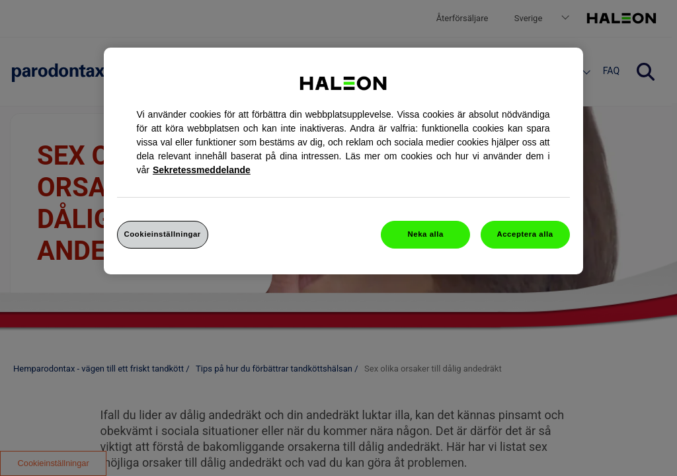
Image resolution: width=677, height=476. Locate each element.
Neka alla (426, 234)
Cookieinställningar (162, 234)
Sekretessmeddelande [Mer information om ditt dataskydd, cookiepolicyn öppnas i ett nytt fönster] (202, 170)
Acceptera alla (525, 234)
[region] (343, 161)
